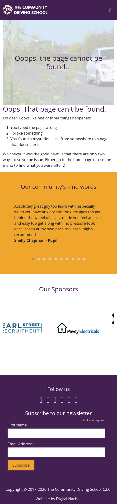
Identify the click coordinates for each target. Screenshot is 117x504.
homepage (82, 159)
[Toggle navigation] (110, 10)
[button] (33, 259)
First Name (17, 425)
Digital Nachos (68, 498)
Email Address (22, 444)
